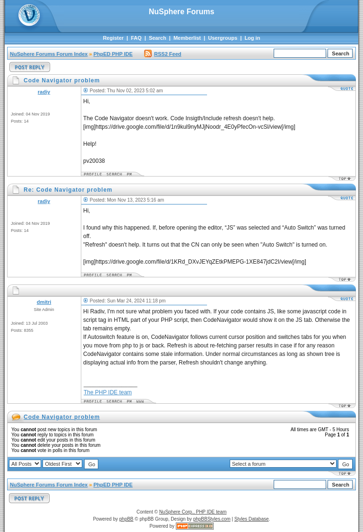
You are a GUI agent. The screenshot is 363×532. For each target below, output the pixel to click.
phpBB (126, 519)
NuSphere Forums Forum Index (48, 54)
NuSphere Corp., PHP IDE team (193, 511)
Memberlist (187, 38)
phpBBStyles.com (212, 519)
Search (157, 38)
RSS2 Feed (162, 54)
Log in (252, 38)
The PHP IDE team (108, 392)
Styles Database (251, 519)
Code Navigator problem (62, 417)
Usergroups (222, 38)
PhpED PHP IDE (113, 54)
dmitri (44, 302)
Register (113, 38)
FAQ (136, 38)
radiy (44, 92)
